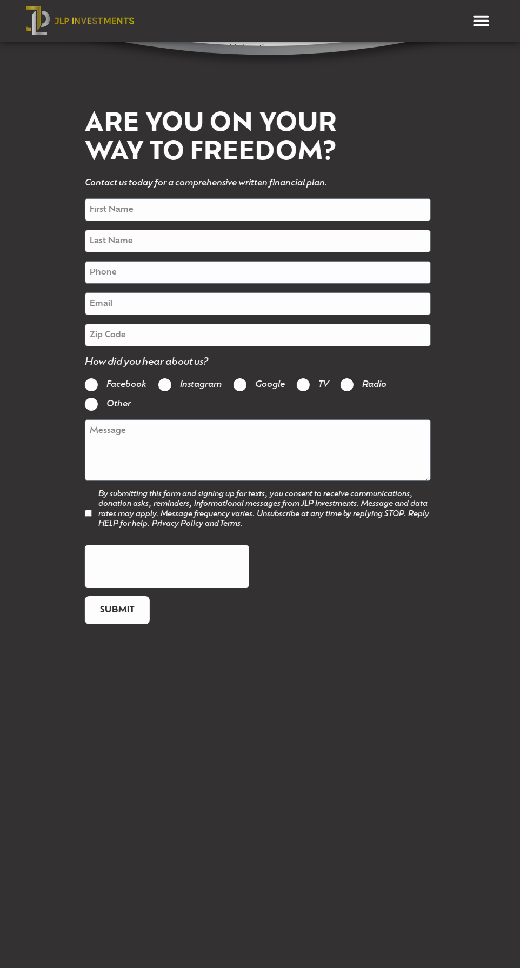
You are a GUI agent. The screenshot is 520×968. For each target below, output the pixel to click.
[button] (481, 21)
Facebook (116, 385)
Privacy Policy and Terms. (187, 524)
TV (313, 385)
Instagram (190, 385)
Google (260, 385)
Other (108, 404)
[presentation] (157, 567)
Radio (364, 385)
